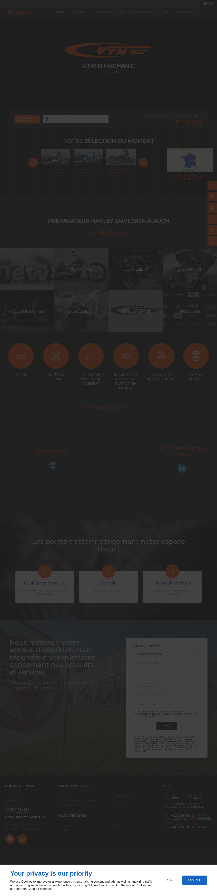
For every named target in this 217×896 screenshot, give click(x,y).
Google (32, 889)
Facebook (45, 889)
